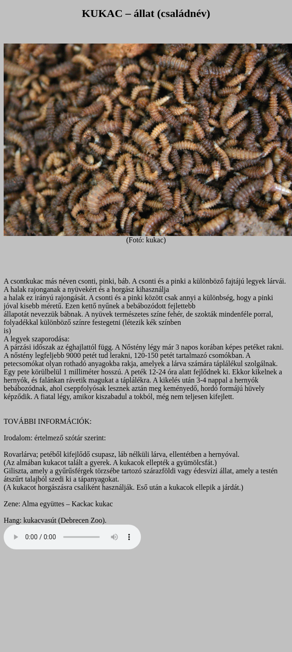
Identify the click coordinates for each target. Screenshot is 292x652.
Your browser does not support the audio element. (72, 537)
